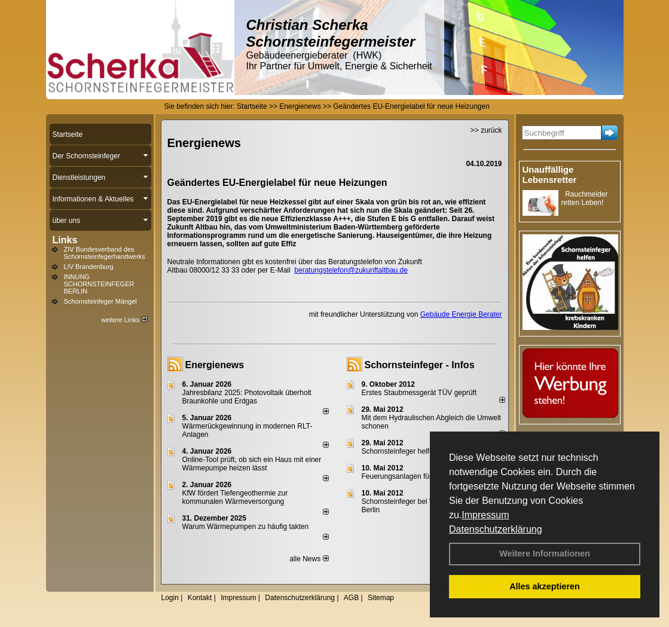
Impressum (485, 515)
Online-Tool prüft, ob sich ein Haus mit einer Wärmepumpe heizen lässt (252, 463)
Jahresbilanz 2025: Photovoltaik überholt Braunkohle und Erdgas (246, 397)
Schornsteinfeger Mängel (100, 301)
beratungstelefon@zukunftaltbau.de (351, 270)
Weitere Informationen (544, 553)
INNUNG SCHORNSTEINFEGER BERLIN (99, 284)
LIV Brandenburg (89, 266)
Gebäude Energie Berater (461, 314)
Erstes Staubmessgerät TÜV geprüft (419, 393)
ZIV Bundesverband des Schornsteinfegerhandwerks (104, 253)
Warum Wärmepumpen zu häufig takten (245, 526)
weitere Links (124, 319)
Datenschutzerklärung (495, 529)
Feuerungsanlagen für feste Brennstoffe (425, 476)
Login (170, 598)
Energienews (215, 365)
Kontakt (200, 598)
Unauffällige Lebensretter (550, 174)
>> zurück (486, 130)
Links (65, 240)
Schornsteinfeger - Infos (420, 365)
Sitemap (381, 598)
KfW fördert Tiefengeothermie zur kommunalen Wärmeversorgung (235, 497)
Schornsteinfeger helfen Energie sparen (425, 451)
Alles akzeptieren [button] (544, 586)
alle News (308, 559)
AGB (351, 598)
